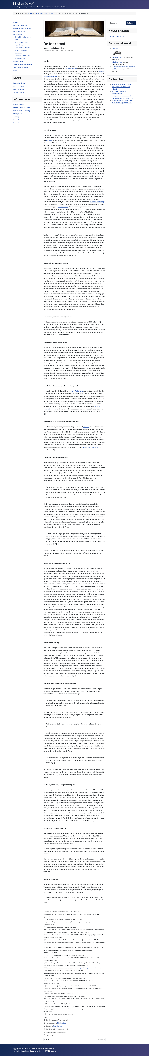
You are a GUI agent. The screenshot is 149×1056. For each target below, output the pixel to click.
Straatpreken (17, 114)
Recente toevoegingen (116, 36)
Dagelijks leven (18, 61)
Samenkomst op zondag (21, 111)
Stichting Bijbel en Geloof (21, 108)
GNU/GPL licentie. (50, 1051)
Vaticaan (102, 71)
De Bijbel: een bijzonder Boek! (122, 84)
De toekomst (18, 53)
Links (15, 70)
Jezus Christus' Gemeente (22, 47)
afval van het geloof (50, 76)
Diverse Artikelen (20, 58)
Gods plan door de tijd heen (22, 28)
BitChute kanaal (18, 89)
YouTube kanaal (18, 92)
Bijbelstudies (17, 34)
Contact (16, 120)
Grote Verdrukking (77, 391)
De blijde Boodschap (20, 25)
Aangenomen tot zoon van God (122, 100)
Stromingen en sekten (20, 67)
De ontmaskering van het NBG (122, 103)
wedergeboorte (63, 207)
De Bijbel (115, 48)
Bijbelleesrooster (117, 57)
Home (15, 22)
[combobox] (117, 23)
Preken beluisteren (19, 83)
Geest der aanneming (97, 202)
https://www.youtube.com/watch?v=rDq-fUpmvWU (87, 968)
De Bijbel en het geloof (21, 42)
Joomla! (15, 1051)
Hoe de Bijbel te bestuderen (23, 37)
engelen (49, 140)
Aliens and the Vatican (90, 447)
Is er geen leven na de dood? (121, 96)
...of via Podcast (18, 86)
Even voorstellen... (19, 105)
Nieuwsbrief (17, 123)
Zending (16, 117)
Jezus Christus (19, 45)
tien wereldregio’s (71, 69)
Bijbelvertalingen (19, 31)
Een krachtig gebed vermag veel (122, 98)
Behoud (17, 39)
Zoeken (130, 23)
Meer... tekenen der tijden (23, 55)
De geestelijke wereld (21, 50)
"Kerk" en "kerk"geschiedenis (22, 64)
